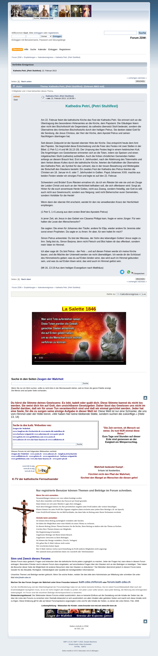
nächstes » (142, 78)
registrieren (53, 33)
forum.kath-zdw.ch (118, 582)
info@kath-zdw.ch (23, 577)
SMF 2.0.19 (67, 642)
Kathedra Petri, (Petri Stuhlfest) (60, 96)
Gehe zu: (111, 294)
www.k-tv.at (29, 471)
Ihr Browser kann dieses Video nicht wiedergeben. (79, 338)
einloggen (38, 33)
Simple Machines (90, 642)
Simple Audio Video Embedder (80, 644)
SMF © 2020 (78, 642)
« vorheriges (132, 78)
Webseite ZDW (46, 18)
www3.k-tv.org (29, 466)
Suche (15, 379)
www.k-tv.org (29, 468)
